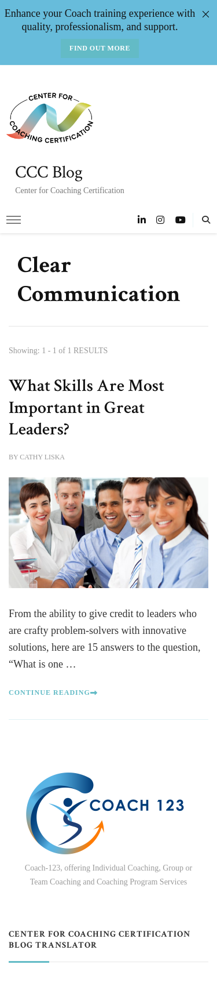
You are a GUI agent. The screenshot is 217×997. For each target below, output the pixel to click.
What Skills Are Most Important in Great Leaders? (86, 407)
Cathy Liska (42, 457)
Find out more (99, 48)
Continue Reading (53, 692)
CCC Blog (49, 172)
